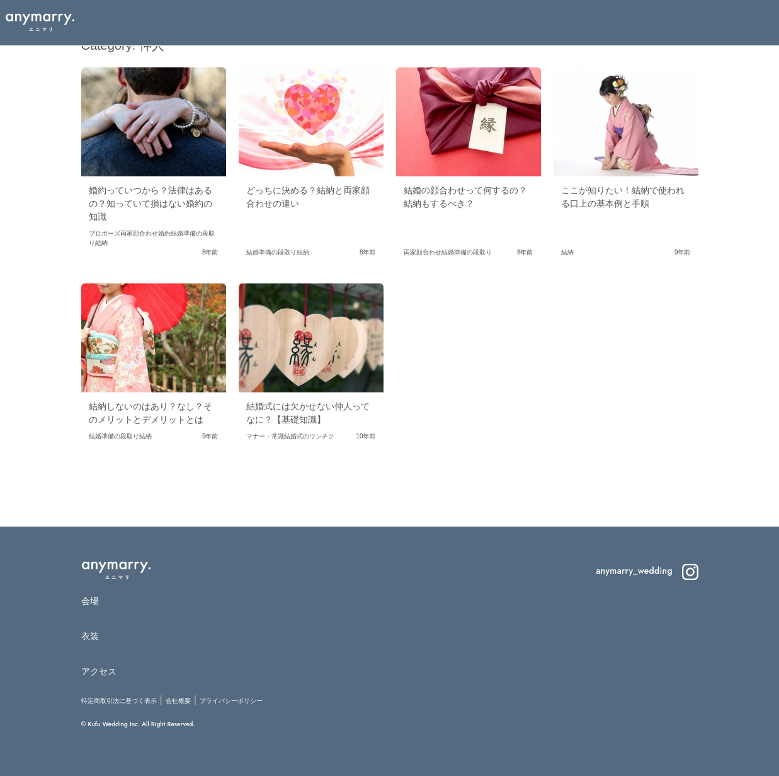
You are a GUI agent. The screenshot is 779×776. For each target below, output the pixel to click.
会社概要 (178, 700)
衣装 (90, 636)
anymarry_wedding (647, 570)
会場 (90, 601)
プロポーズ (104, 233)
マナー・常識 (265, 436)
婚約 (164, 233)
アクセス (99, 671)
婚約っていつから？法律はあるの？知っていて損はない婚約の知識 (150, 203)
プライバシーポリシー (231, 700)
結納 (101, 242)
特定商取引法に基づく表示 (119, 700)
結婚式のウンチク (309, 436)
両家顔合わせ (139, 233)
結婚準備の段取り (271, 252)
